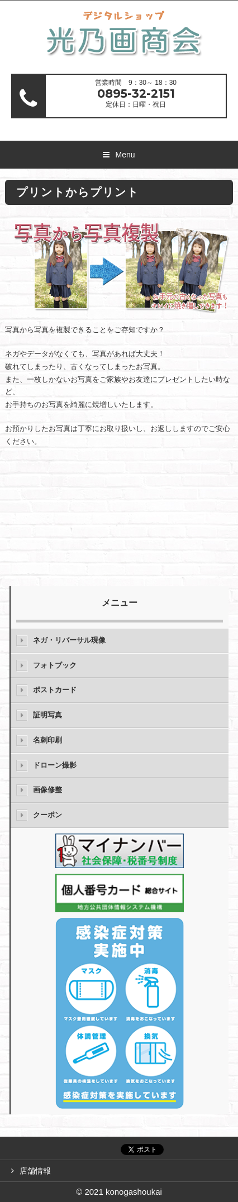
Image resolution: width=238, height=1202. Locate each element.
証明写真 (47, 715)
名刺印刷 (47, 740)
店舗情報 (35, 1170)
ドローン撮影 (55, 765)
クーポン (47, 815)
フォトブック (55, 665)
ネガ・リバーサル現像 (69, 640)
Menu (125, 154)
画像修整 (47, 790)
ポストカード (55, 690)
